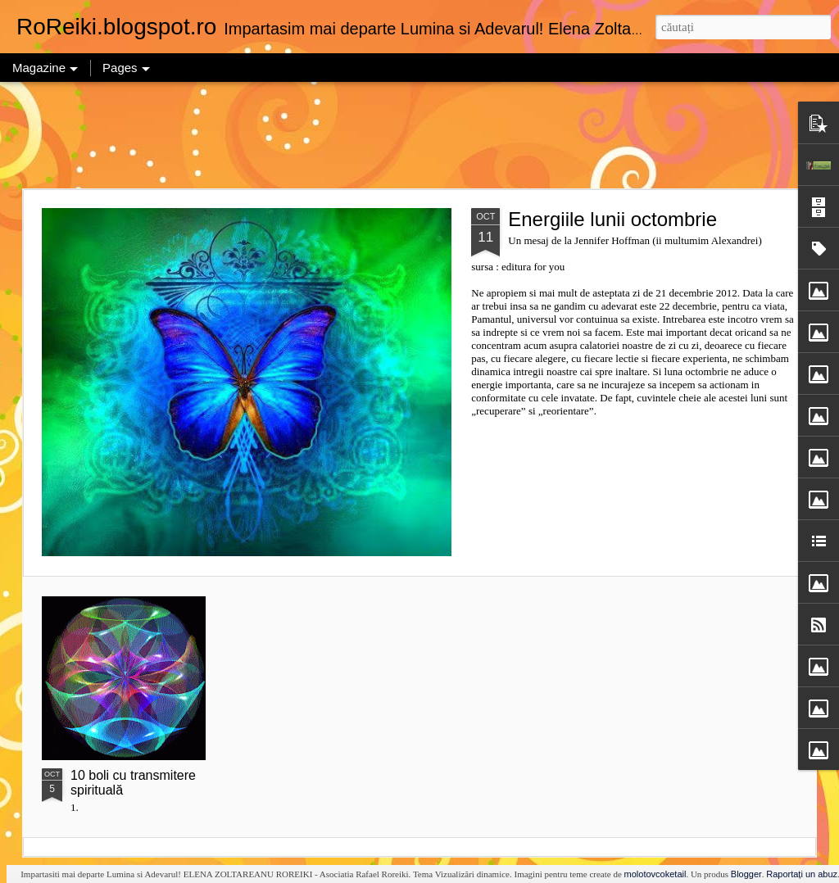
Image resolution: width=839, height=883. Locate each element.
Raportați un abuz (801, 874)
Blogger (746, 874)
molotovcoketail (655, 874)
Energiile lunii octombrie (612, 219)
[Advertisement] (419, 135)
